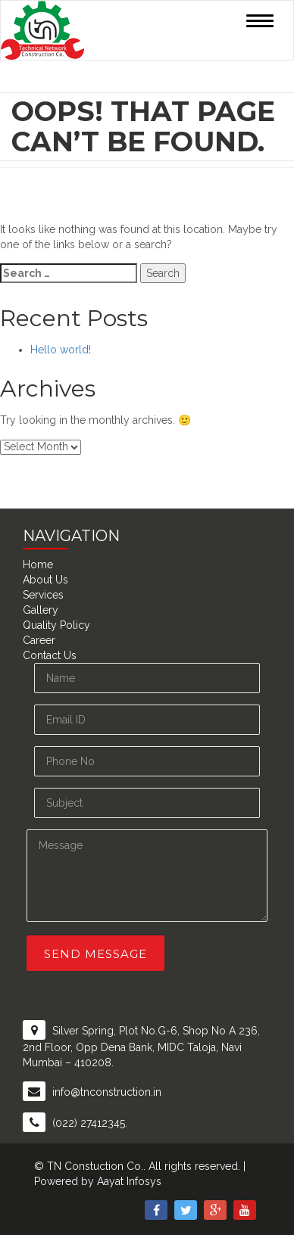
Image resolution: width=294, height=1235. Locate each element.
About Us (45, 580)
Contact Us (50, 655)
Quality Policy (56, 625)
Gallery (40, 610)
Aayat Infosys (129, 1181)
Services (43, 595)
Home (38, 564)
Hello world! (60, 350)
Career (39, 640)
